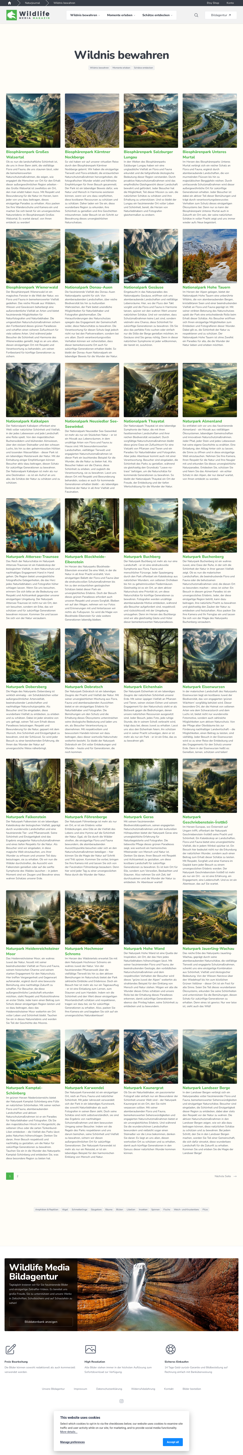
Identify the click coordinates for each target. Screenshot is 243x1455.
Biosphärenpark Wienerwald (32, 287)
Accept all (173, 1442)
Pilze (205, 1209)
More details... (68, 1432)
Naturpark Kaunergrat (143, 1087)
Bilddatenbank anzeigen (41, 1322)
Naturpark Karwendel (84, 1087)
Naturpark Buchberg (142, 556)
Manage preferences (72, 1442)
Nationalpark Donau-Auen (88, 287)
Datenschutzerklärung (109, 1389)
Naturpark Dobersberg (26, 686)
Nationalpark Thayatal (144, 421)
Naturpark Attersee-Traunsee (32, 556)
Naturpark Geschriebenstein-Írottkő (205, 819)
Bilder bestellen (192, 1389)
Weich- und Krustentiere (186, 1209)
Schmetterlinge (79, 1209)
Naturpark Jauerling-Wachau (208, 948)
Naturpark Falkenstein (26, 817)
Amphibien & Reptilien (46, 1209)
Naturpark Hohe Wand (144, 948)
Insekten (143, 1209)
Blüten (119, 1209)
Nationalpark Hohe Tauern (206, 287)
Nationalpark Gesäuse (143, 287)
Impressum (80, 1389)
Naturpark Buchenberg (203, 556)
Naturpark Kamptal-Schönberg (24, 1090)
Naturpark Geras (139, 817)
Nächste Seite (226, 1176)
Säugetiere (96, 1209)
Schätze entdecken (143, 67)
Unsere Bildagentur (53, 1389)
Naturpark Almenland (202, 421)
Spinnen (155, 1209)
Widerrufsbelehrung (143, 1389)
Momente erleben (121, 67)
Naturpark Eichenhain (143, 686)
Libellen (131, 1209)
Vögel (65, 1209)
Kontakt (169, 1389)
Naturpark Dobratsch (84, 686)
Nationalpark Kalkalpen (27, 421)
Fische (166, 1209)
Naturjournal (32, 3)
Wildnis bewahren (64, 3)
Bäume (108, 1209)
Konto (230, 3)
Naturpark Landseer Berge (206, 1087)
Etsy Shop (213, 3)
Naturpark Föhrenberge (86, 817)
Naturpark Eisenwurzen (204, 686)
